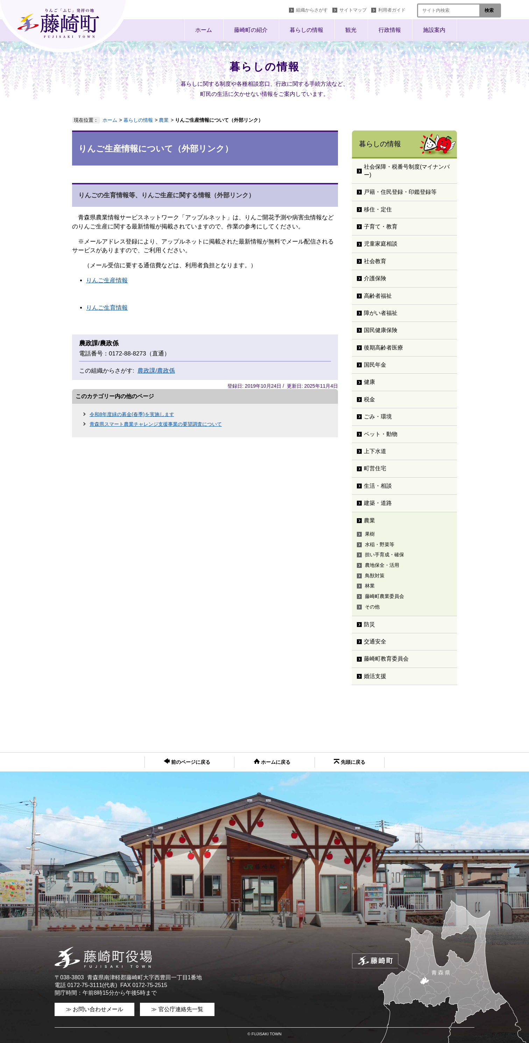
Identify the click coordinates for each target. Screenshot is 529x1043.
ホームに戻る (272, 762)
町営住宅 (375, 468)
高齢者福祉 (378, 296)
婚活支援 (375, 676)
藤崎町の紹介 (251, 30)
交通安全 (375, 641)
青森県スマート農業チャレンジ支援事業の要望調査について (156, 424)
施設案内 (434, 30)
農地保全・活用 (382, 565)
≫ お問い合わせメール (94, 1009)
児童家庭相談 (380, 244)
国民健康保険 (380, 330)
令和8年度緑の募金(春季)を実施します (132, 414)
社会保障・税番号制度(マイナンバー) (407, 170)
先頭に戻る (349, 762)
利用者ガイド (391, 10)
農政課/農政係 (156, 370)
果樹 (370, 534)
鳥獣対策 (375, 575)
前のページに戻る (187, 761)
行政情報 (390, 30)
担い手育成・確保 (384, 554)
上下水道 (375, 451)
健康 (369, 382)
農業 (164, 120)
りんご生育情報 (107, 307)
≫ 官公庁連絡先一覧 (177, 1009)
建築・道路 (378, 503)
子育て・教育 (380, 227)
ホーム (203, 30)
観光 (351, 30)
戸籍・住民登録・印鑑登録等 (400, 192)
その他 (372, 606)
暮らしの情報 (306, 30)
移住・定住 (378, 209)
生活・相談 (378, 486)
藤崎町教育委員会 (386, 659)
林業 (370, 586)
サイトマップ (353, 10)
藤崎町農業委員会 (384, 596)
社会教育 (375, 261)
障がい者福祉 (380, 313)
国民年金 (375, 365)
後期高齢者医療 (383, 348)
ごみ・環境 (378, 417)
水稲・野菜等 (379, 544)
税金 (369, 399)
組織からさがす (312, 10)
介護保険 (375, 278)
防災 (369, 624)
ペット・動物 (380, 434)
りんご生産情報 (107, 280)
